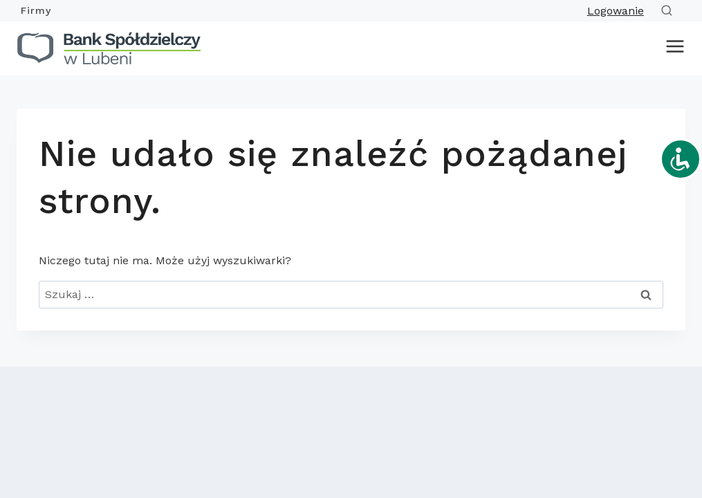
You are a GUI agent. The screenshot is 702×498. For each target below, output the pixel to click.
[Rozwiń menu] (672, 48)
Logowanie (615, 10)
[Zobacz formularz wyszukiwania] (669, 10)
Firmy (36, 10)
